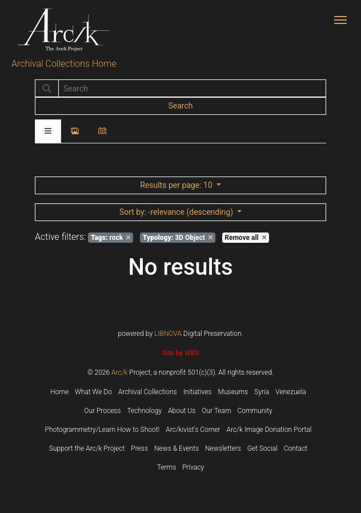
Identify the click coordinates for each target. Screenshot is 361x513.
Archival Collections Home (64, 63)
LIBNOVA (168, 334)
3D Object (177, 238)
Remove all (245, 238)
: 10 (177, 185)
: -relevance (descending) (177, 212)
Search (180, 105)
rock (110, 238)
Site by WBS (180, 353)
